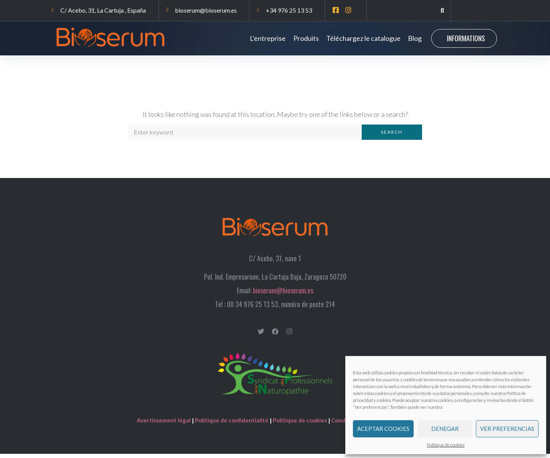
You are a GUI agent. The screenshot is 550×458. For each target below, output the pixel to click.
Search (392, 136)
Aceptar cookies (383, 428)
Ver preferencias (507, 428)
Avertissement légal (164, 424)
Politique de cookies (445, 445)
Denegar (445, 428)
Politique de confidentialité (232, 424)
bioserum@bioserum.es (283, 294)
